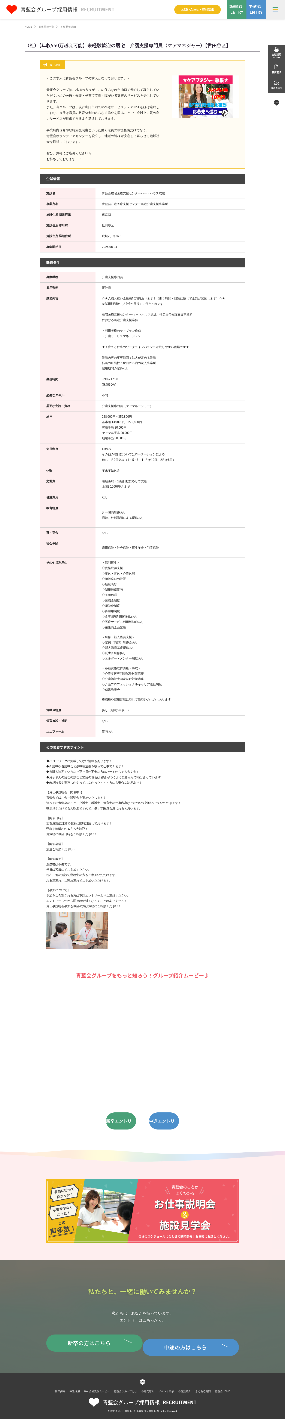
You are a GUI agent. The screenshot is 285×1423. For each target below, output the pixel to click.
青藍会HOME (222, 1395)
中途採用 (75, 1395)
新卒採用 (60, 1395)
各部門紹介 (147, 1395)
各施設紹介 (184, 1395)
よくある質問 (203, 1395)
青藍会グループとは (125, 1395)
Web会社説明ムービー (97, 1395)
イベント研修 (166, 1395)
